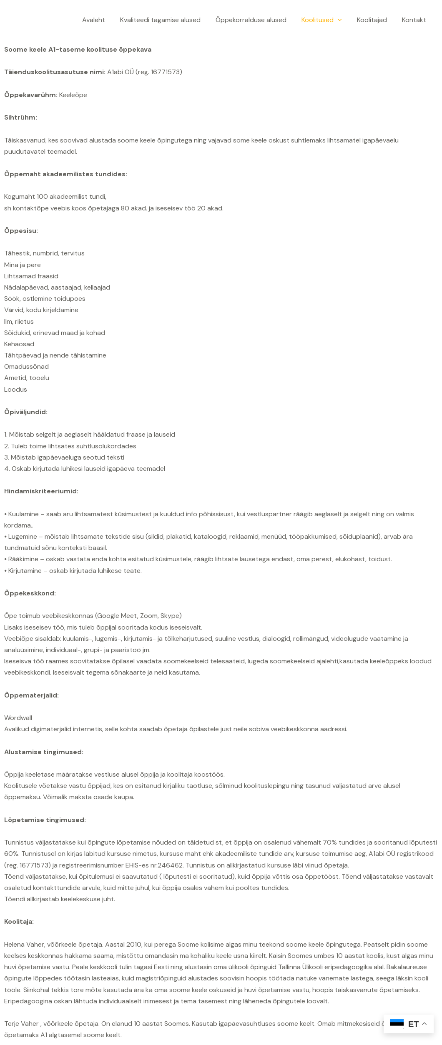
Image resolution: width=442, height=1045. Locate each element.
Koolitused (326, 19)
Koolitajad (374, 19)
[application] (342, 19)
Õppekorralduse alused (256, 19)
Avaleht (102, 19)
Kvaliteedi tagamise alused (168, 19)
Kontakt (415, 19)
